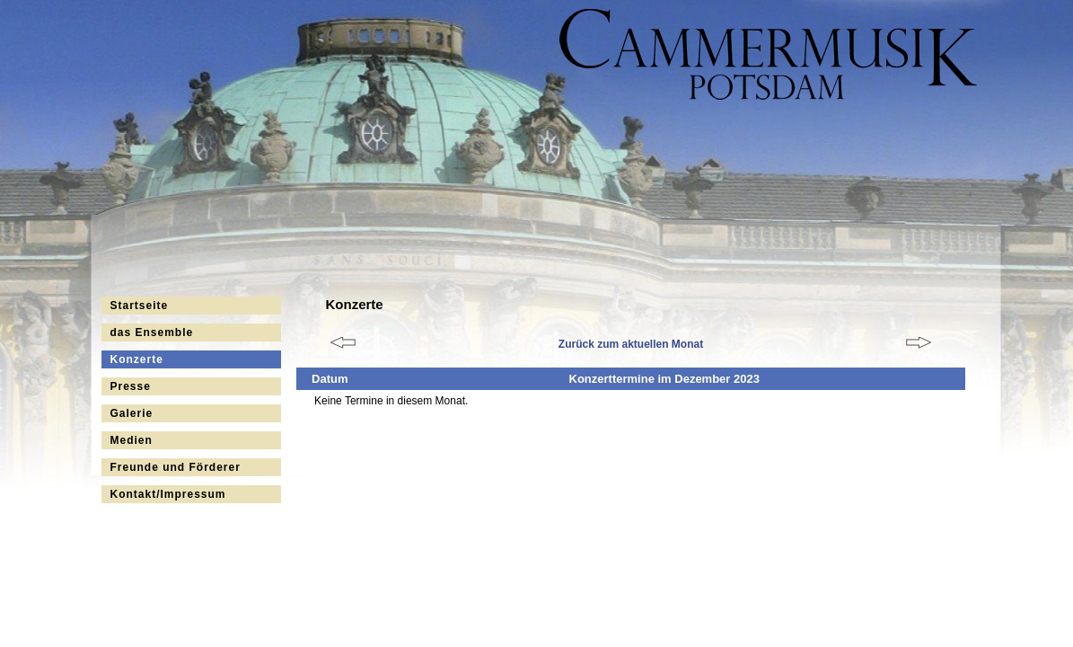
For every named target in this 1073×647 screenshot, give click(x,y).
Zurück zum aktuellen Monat (630, 344)
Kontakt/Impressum (168, 494)
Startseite (139, 305)
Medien (131, 440)
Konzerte (136, 359)
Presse (130, 386)
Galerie (132, 413)
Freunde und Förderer (175, 467)
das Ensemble (152, 332)
